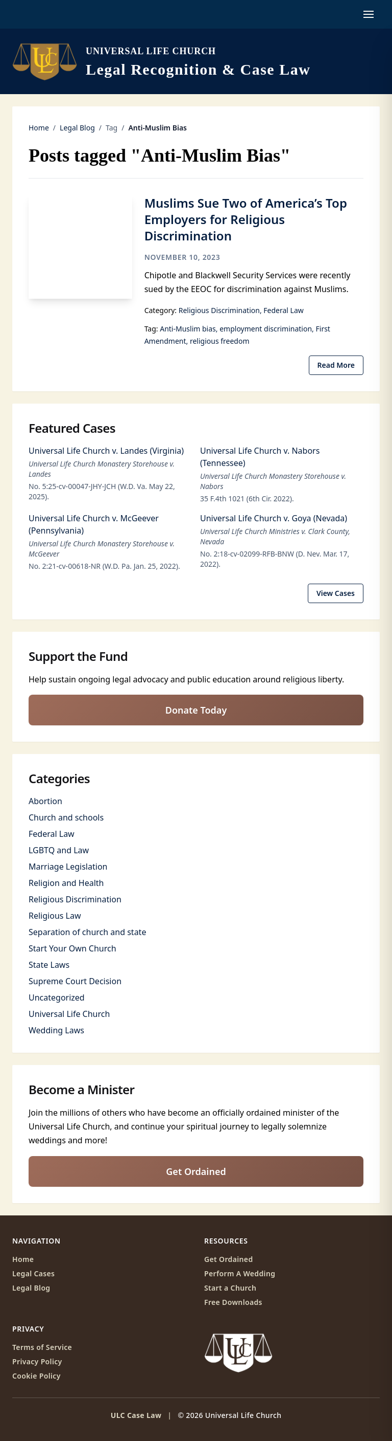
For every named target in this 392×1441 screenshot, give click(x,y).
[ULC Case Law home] (161, 61)
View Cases (335, 593)
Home (39, 127)
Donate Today (196, 710)
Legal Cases (33, 1273)
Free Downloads (233, 1302)
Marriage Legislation (68, 866)
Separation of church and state (87, 932)
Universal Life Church (69, 1013)
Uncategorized (57, 997)
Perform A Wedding (239, 1273)
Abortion (45, 801)
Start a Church (230, 1288)
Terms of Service (42, 1347)
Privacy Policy (37, 1361)
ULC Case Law (136, 1415)
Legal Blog (77, 127)
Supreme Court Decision (75, 981)
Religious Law (55, 915)
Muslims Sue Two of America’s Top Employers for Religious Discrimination (245, 219)
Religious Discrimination (219, 310)
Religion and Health (66, 883)
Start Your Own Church (72, 948)
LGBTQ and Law (59, 850)
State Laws (49, 964)
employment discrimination (265, 329)
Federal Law (283, 310)
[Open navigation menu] (368, 14)
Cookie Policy (36, 1376)
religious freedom (220, 341)
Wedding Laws (56, 1030)
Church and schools (66, 817)
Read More (336, 365)
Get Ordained (196, 1171)
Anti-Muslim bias (188, 329)
